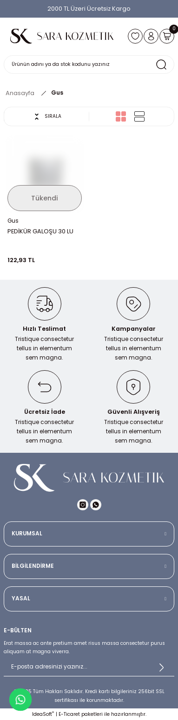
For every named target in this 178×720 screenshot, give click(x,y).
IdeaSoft (43, 714)
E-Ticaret (69, 714)
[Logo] (62, 36)
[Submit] (161, 667)
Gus (57, 92)
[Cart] (166, 36)
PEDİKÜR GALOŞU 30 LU (40, 231)
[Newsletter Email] (89, 667)
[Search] (89, 64)
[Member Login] (151, 36)
